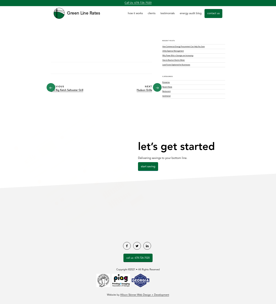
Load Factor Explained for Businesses (176, 65)
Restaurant (166, 91)
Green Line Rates (83, 13)
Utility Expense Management (173, 51)
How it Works (135, 13)
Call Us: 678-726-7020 (138, 3)
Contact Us (213, 13)
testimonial (166, 96)
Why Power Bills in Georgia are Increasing (177, 55)
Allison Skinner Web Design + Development (144, 295)
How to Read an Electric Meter (173, 60)
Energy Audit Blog (191, 13)
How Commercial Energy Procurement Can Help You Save (183, 46)
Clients (151, 13)
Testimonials (167, 13)
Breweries (166, 82)
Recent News (167, 87)
